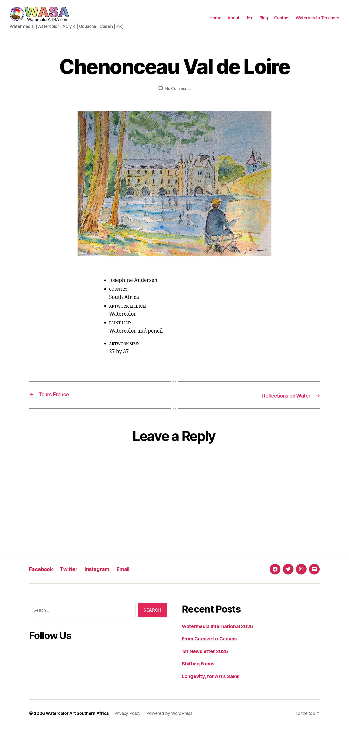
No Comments (177, 95)
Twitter (73, 575)
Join (250, 21)
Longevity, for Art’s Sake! (212, 683)
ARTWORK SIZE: (124, 351)
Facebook (42, 575)
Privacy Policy (131, 720)
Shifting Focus (199, 671)
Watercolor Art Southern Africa (78, 720)
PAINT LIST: (120, 330)
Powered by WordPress (174, 720)
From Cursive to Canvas (211, 646)
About (233, 21)
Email (132, 575)
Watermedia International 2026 (219, 633)
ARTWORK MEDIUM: (128, 313)
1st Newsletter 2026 (206, 658)
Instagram (104, 575)
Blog (264, 21)
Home (215, 21)
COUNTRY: (118, 296)
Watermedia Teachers (317, 21)
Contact (282, 21)
